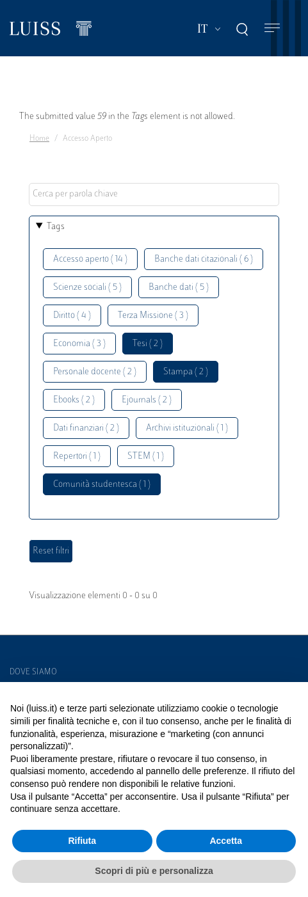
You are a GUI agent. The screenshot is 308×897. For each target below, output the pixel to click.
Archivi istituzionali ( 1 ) (187, 428)
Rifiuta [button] (82, 841)
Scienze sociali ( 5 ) (87, 287)
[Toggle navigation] (272, 28)
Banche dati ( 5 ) (179, 287)
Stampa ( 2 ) (185, 372)
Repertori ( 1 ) (77, 456)
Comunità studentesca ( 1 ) (101, 484)
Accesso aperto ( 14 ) (90, 259)
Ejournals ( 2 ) (147, 400)
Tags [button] (56, 227)
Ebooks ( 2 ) (74, 400)
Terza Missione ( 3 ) (153, 316)
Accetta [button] (225, 841)
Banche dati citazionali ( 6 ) (203, 259)
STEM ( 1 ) (145, 456)
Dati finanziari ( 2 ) (86, 428)
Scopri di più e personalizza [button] (154, 871)
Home (39, 139)
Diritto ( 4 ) (72, 316)
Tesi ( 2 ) (148, 344)
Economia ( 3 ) (79, 344)
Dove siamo (33, 672)
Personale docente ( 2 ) (94, 372)
